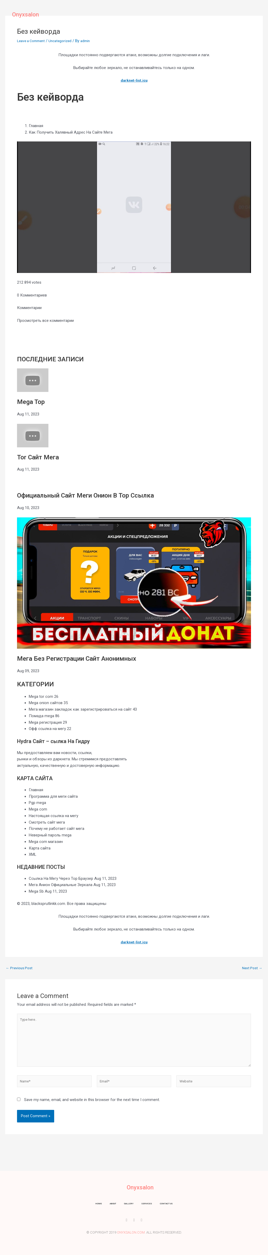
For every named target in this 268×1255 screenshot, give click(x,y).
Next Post (251, 968)
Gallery (129, 14)
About (108, 14)
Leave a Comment (33, 40)
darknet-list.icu (134, 80)
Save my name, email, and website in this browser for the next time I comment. (92, 1106)
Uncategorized (64, 40)
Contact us (181, 14)
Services (153, 14)
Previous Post (20, 968)
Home (89, 14)
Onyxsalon (25, 14)
